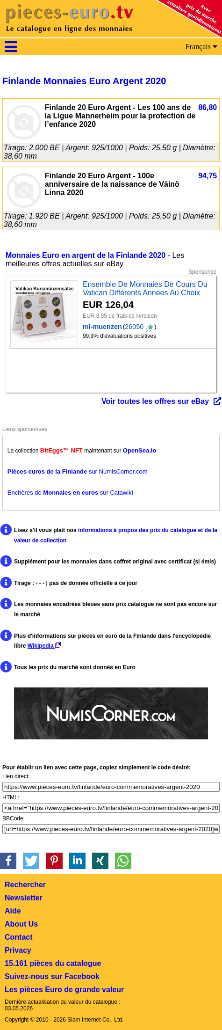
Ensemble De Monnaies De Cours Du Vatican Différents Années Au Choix (145, 288)
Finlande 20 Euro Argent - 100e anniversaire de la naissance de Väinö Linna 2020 (112, 184)
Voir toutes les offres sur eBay (155, 401)
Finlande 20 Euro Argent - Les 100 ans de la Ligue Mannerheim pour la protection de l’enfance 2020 (120, 115)
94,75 (207, 176)
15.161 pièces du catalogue (53, 963)
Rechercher (25, 885)
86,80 (207, 107)
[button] (8, 861)
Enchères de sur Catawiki (70, 492)
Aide (13, 911)
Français (201, 47)
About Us (21, 924)
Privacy (18, 950)
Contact (19, 937)
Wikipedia (44, 646)
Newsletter (24, 898)
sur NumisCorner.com (77, 471)
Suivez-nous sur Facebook (52, 976)
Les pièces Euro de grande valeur (64, 989)
